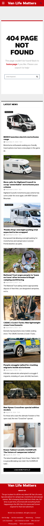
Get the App (5, 517)
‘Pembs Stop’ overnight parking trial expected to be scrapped (21, 231)
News (6, 340)
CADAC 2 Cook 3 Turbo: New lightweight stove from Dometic (22, 323)
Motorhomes (8, 112)
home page (11, 64)
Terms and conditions (26, 524)
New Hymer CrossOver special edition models (21, 408)
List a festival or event (22, 521)
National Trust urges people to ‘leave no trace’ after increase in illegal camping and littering (21, 277)
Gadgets (7, 297)
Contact (37, 517)
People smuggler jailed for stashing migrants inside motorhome (21, 366)
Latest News (11, 104)
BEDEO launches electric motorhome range (21, 138)
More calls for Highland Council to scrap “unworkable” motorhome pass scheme (21, 184)
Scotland (7, 157)
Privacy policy (12, 524)
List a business (8, 521)
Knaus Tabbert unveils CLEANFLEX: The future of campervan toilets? (20, 451)
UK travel (7, 250)
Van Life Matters (22, 3)
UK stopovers (9, 204)
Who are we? (35, 521)
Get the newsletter (17, 517)
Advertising (29, 517)
